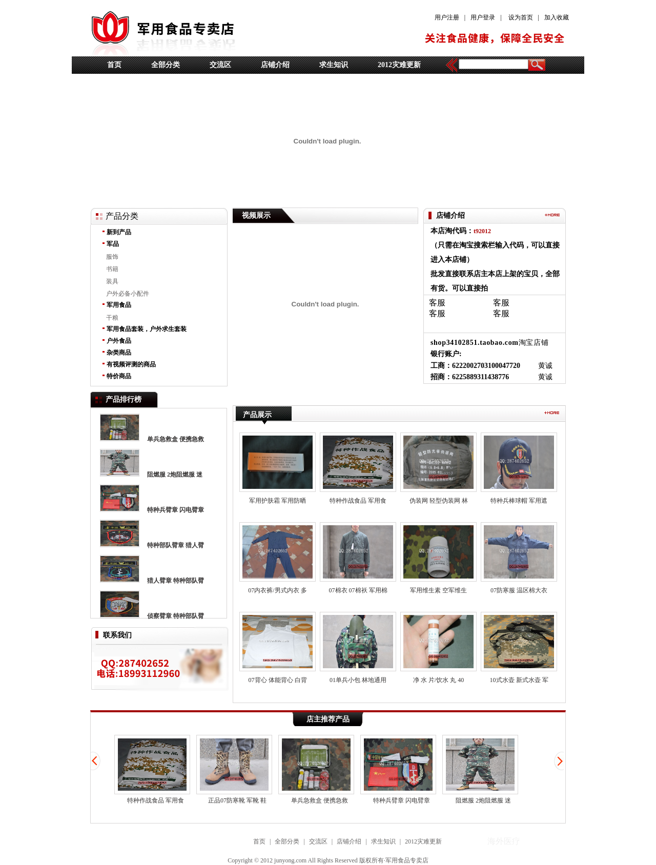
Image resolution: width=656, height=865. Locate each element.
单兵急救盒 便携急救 (175, 439)
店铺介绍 (275, 65)
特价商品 (119, 376)
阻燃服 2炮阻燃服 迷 (174, 474)
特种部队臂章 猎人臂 (175, 545)
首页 (114, 65)
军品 (113, 244)
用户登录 (482, 17)
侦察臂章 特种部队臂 (175, 616)
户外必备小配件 (127, 293)
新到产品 (119, 232)
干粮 (112, 317)
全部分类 (165, 65)
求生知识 (333, 65)
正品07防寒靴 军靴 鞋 (234, 769)
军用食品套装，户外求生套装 (147, 329)
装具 (112, 281)
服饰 (112, 256)
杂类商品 (119, 352)
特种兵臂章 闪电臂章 (175, 509)
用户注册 (447, 17)
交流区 (220, 65)
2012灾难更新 (399, 65)
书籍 (112, 269)
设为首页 (520, 17)
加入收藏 (556, 17)
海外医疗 (249, 399)
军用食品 (119, 304)
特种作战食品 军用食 (152, 769)
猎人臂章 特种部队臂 (175, 580)
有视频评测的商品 (131, 364)
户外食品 (119, 340)
